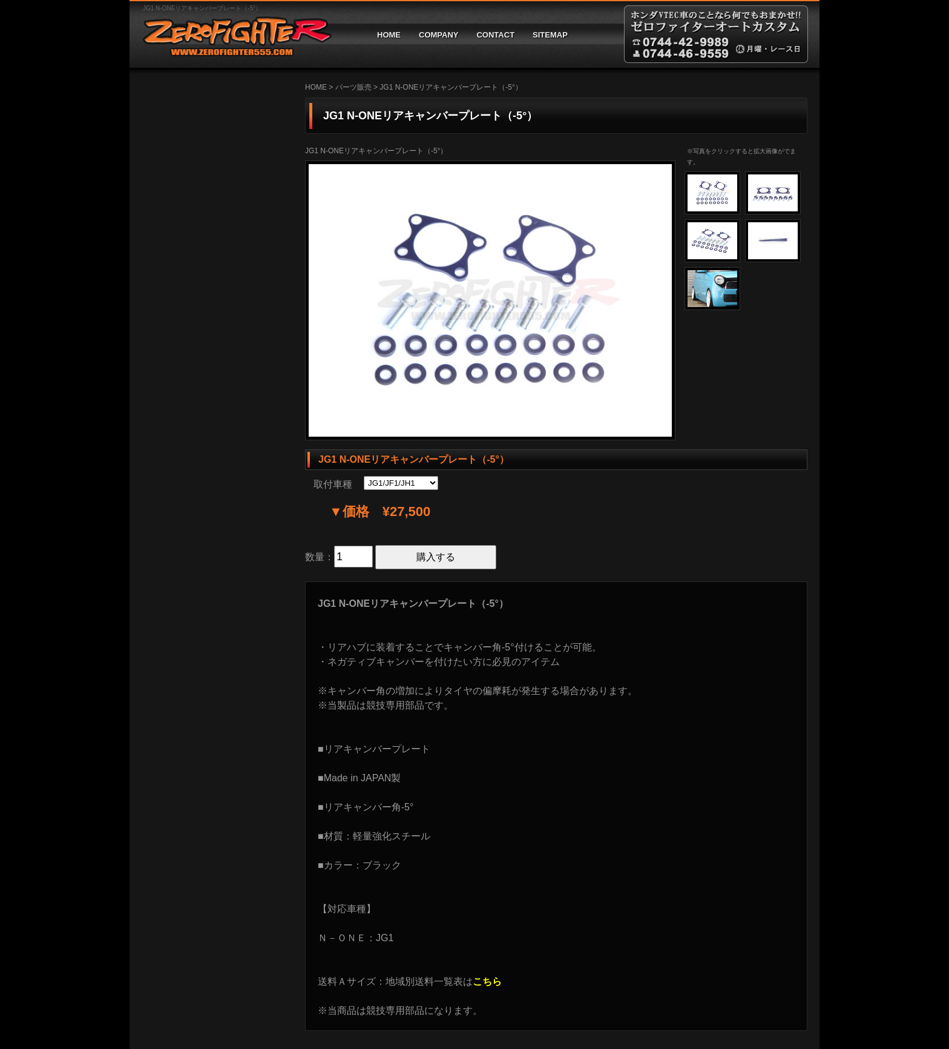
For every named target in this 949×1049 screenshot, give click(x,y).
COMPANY (438, 34)
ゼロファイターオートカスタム (232, 34)
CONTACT (495, 34)
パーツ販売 (353, 87)
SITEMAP (550, 34)
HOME (389, 34)
